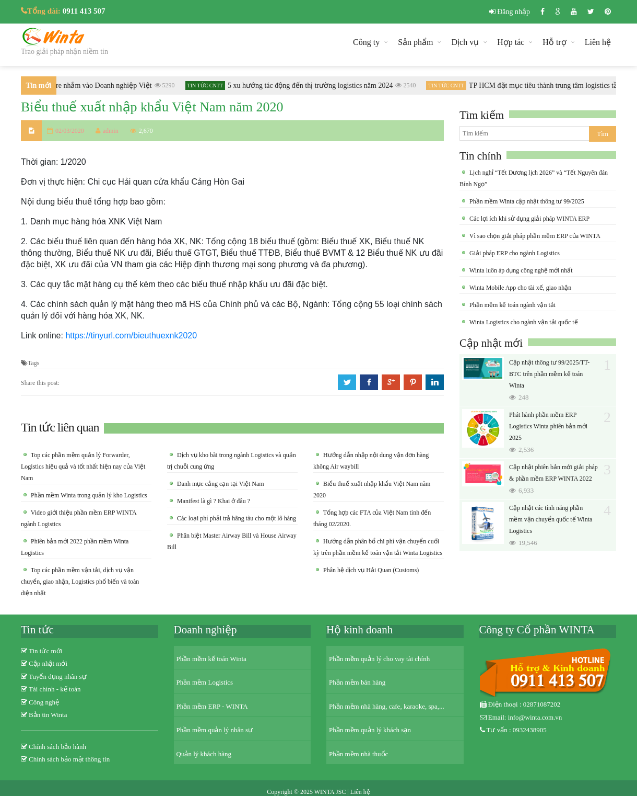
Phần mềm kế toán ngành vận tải (512, 305)
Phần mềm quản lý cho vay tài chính (379, 659)
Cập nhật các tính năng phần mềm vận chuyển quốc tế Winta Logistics (550, 519)
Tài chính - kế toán (54, 689)
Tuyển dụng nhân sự (58, 676)
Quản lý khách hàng (204, 754)
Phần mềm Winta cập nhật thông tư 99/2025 (526, 201)
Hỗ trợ (554, 42)
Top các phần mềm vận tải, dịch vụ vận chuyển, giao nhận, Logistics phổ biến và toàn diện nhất (80, 581)
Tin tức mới (45, 651)
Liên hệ (598, 42)
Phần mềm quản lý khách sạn (370, 730)
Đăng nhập (509, 12)
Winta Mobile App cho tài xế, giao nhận (519, 287)
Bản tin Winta (48, 715)
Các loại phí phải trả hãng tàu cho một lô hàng (235, 518)
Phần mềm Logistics (204, 682)
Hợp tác (510, 42)
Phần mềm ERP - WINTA (212, 706)
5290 (167, 85)
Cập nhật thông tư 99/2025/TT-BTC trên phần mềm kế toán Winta (549, 374)
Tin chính (480, 156)
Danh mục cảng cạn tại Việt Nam (219, 483)
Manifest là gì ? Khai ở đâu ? (212, 501)
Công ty (366, 42)
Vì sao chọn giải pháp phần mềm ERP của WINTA (534, 236)
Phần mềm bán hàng (357, 682)
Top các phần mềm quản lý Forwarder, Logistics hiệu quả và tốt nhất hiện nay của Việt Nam (83, 466)
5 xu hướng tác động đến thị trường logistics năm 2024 (313, 85)
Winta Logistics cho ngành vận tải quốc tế (523, 322)
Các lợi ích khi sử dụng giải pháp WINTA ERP (528, 218)
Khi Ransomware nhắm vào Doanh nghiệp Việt (83, 85)
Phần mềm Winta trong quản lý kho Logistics (88, 495)
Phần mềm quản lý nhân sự (214, 730)
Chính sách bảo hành (57, 746)
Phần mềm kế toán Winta (211, 659)
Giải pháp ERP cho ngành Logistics (514, 253)
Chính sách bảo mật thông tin (69, 759)
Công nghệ (44, 702)
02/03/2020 (69, 130)
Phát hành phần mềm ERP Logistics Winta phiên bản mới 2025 (548, 426)
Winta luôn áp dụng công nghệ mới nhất (520, 270)
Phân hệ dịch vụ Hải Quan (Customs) (370, 570)
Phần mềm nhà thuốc (358, 754)
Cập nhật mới (491, 343)
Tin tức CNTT (208, 85)
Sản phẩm (415, 42)
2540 (408, 85)
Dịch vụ (465, 42)
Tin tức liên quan (60, 427)
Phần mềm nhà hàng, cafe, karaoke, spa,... (386, 706)
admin (107, 130)
